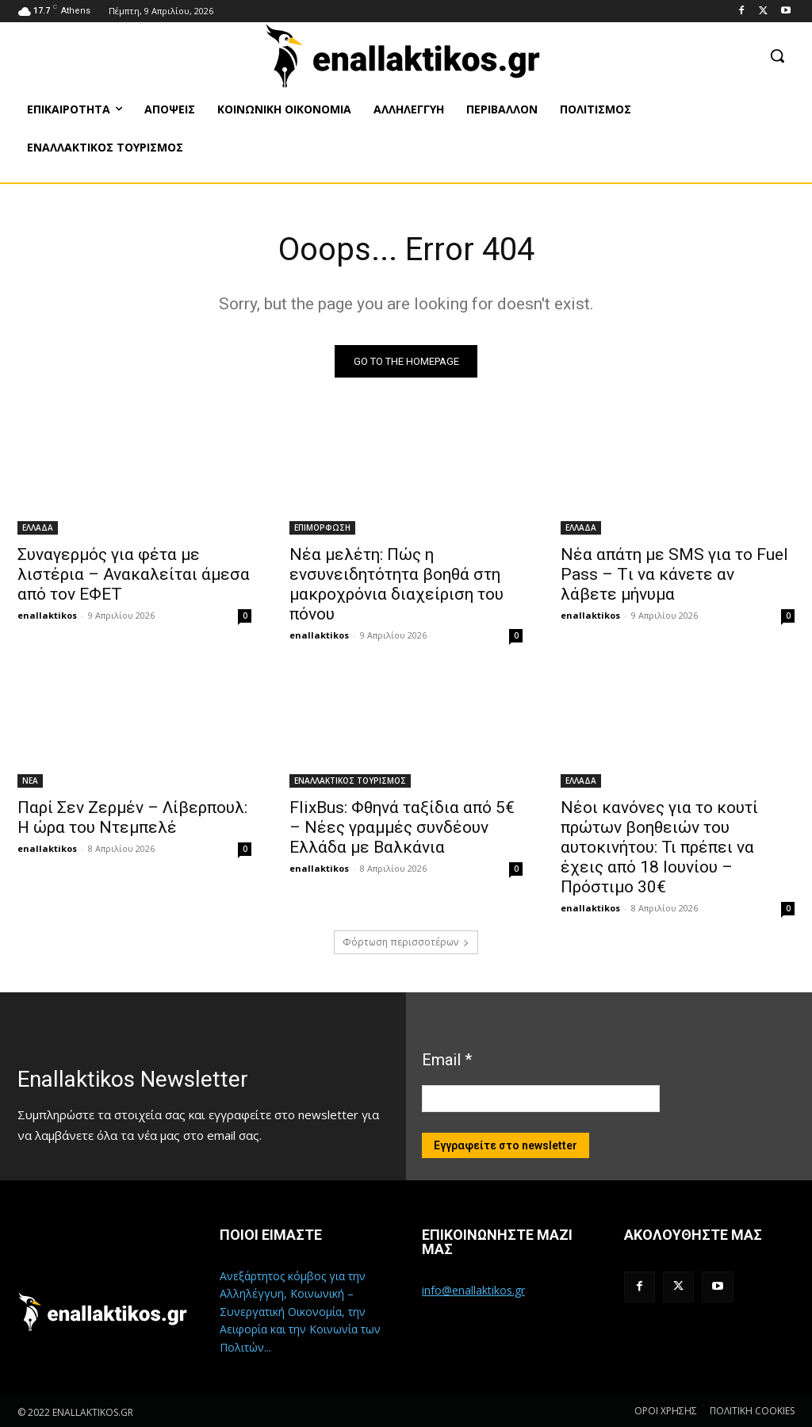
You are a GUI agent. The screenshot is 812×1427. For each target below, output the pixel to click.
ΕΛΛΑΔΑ (37, 526)
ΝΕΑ (30, 779)
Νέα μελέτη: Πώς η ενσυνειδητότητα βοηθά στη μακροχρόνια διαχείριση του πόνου (396, 583)
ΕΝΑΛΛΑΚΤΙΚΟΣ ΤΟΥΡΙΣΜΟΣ (350, 779)
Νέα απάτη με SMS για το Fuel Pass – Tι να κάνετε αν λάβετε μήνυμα (674, 573)
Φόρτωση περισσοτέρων (406, 942)
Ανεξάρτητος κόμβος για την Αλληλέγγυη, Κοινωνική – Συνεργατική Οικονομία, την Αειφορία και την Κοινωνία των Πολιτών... (300, 1311)
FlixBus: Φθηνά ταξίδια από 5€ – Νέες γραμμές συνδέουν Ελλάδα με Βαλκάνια (402, 826)
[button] (777, 55)
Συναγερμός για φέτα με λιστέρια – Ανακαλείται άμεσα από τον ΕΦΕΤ (133, 573)
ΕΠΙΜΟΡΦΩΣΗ (322, 526)
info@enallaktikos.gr (473, 1290)
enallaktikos (47, 614)
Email (447, 1059)
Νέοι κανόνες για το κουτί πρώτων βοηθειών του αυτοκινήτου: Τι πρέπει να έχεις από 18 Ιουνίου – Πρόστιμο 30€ (659, 846)
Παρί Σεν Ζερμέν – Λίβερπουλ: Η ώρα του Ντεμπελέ (132, 816)
